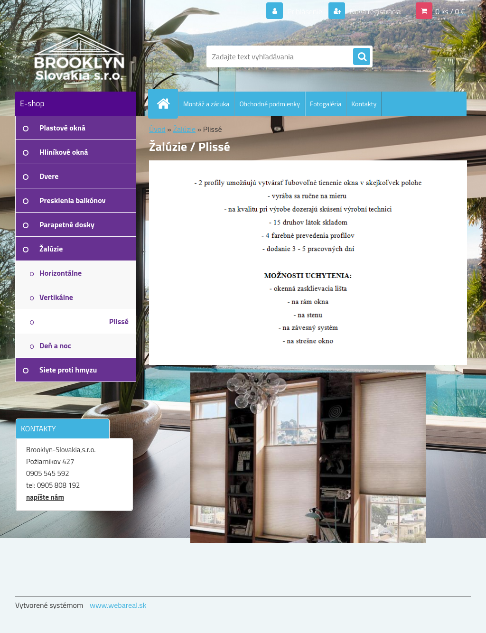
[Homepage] (167, 103)
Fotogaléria (325, 104)
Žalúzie (184, 129)
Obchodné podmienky (269, 104)
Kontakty (363, 104)
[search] (361, 57)
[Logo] (80, 56)
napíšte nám (45, 497)
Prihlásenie (305, 11)
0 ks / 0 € (450, 11)
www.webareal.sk (118, 605)
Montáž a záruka (206, 104)
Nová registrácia (374, 11)
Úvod (157, 129)
